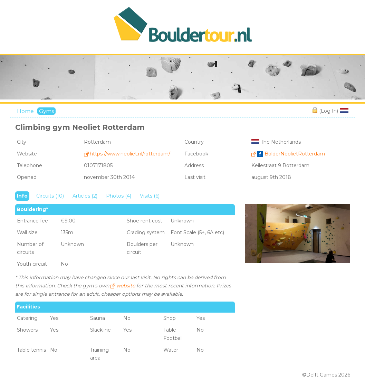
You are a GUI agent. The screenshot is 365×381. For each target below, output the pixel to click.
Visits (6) (150, 196)
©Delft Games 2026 (326, 375)
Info (22, 196)
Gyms (46, 111)
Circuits (50, 196)
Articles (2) (85, 196)
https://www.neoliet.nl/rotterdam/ (130, 154)
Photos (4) (118, 196)
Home (25, 111)
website (125, 286)
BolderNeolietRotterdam (291, 154)
